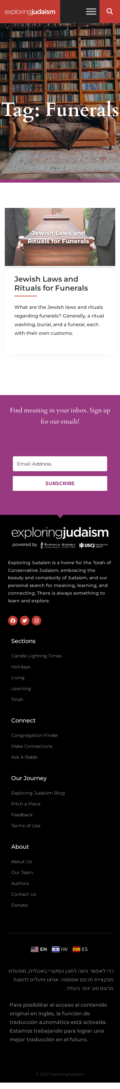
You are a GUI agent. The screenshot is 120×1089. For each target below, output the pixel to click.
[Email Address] (60, 463)
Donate (19, 905)
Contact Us (23, 894)
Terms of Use (25, 826)
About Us (21, 861)
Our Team (22, 872)
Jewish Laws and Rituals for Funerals (51, 284)
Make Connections (31, 746)
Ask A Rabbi (24, 757)
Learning (21, 688)
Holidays (20, 667)
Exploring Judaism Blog (38, 793)
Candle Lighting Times (36, 656)
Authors (20, 883)
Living (18, 678)
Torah (17, 699)
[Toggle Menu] (91, 11)
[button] (109, 11)
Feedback (22, 815)
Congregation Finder (34, 735)
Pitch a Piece (25, 804)
